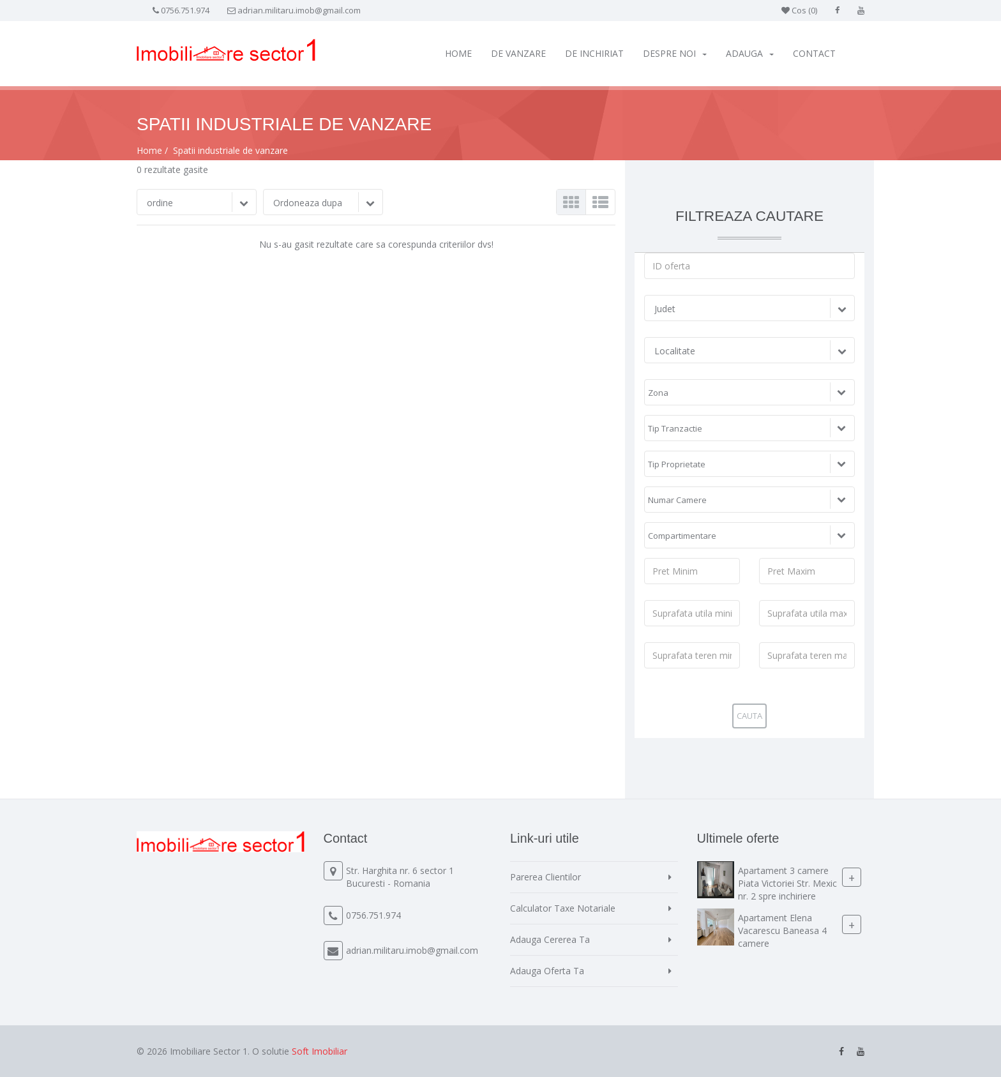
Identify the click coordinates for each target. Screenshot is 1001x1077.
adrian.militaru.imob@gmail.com (299, 10)
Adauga (750, 53)
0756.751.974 (185, 10)
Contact (814, 53)
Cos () (799, 10)
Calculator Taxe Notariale (562, 908)
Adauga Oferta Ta (547, 971)
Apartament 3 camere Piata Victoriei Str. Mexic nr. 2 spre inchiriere (787, 883)
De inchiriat (594, 53)
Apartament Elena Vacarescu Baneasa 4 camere (782, 930)
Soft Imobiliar (319, 1051)
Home (458, 53)
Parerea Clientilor (545, 877)
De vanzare (518, 53)
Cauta (749, 715)
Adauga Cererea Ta (550, 939)
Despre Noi (675, 53)
